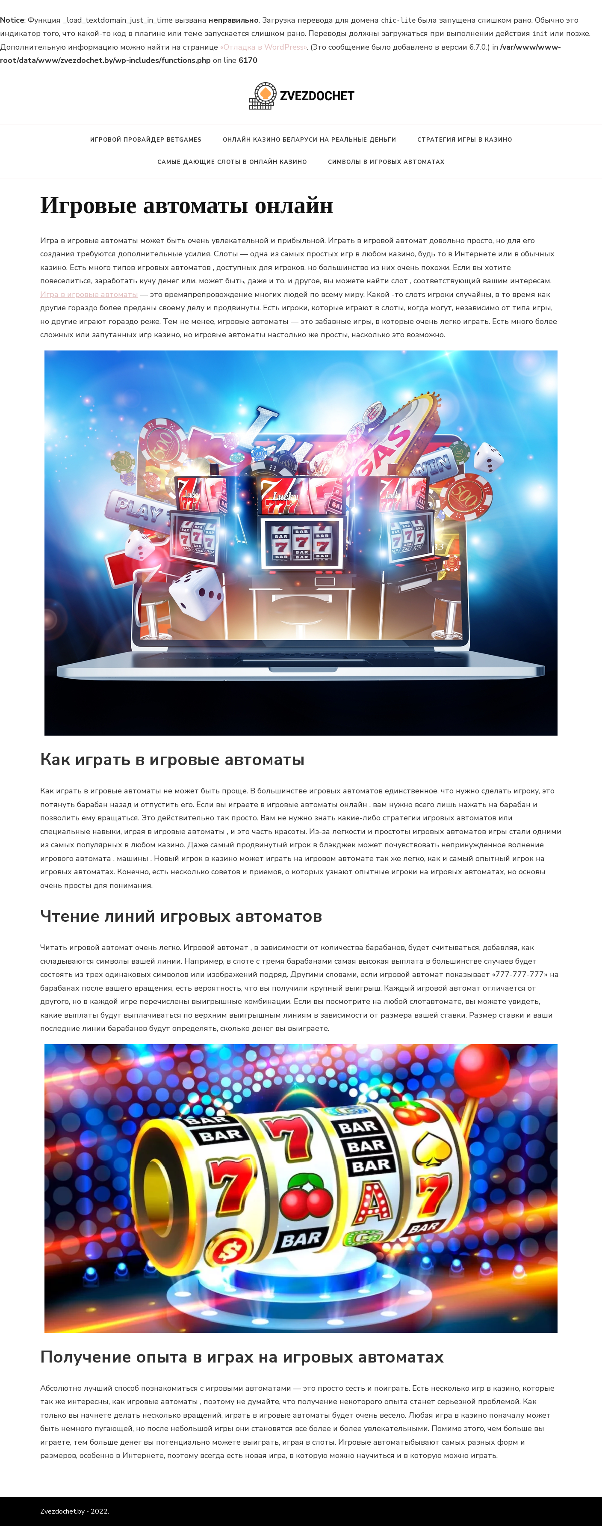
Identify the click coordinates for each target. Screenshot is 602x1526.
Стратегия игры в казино (464, 140)
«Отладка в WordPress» (263, 47)
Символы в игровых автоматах (386, 162)
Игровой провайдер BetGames (146, 140)
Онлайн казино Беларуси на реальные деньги (309, 140)
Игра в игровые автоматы (89, 294)
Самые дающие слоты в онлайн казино (232, 162)
